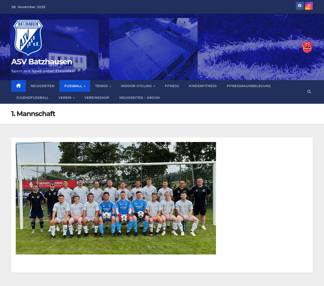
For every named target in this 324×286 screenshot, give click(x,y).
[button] (309, 92)
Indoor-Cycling (137, 86)
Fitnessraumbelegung (249, 86)
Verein (65, 98)
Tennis (102, 86)
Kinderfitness (203, 86)
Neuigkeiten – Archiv (139, 98)
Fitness (172, 86)
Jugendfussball (32, 98)
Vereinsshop (96, 98)
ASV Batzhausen (41, 61)
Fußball (73, 86)
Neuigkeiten (43, 86)
